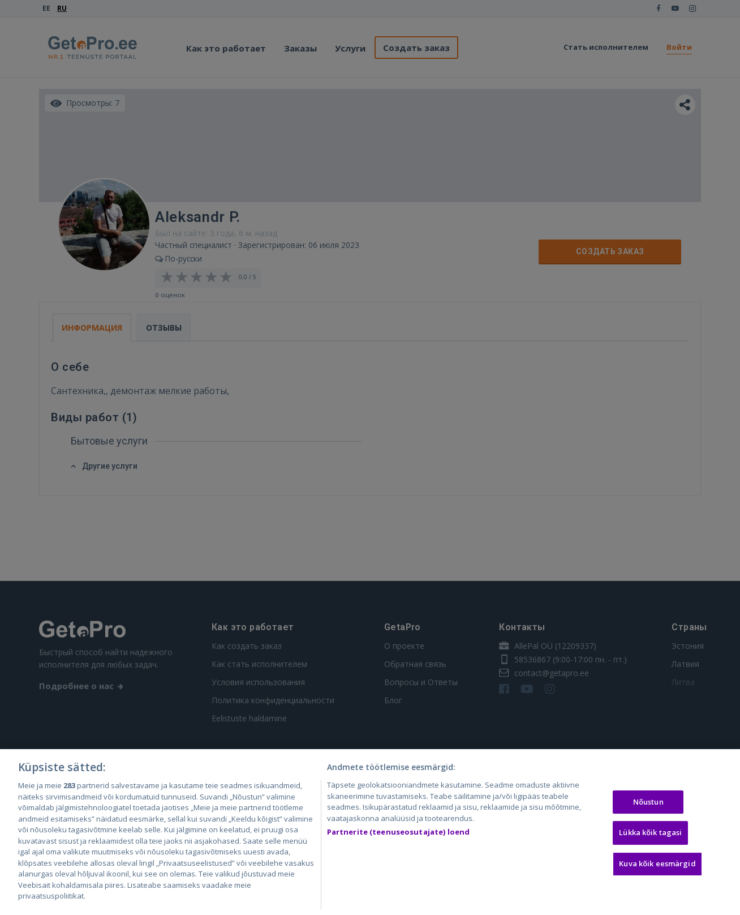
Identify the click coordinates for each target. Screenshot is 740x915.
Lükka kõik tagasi (650, 835)
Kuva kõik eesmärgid (657, 866)
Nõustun (648, 804)
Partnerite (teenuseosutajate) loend (398, 835)
